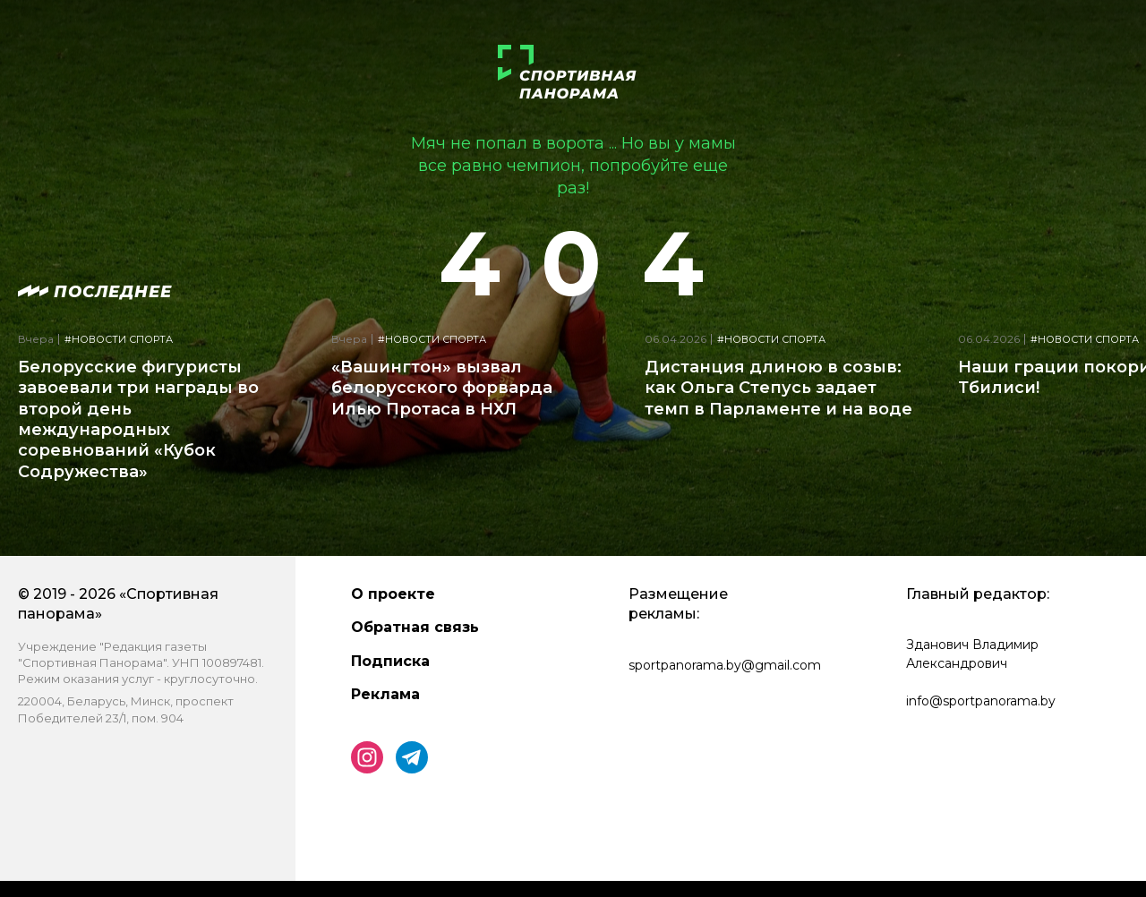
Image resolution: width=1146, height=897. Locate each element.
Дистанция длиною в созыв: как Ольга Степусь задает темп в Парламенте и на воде (778, 388)
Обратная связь (415, 627)
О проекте (393, 593)
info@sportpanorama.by (981, 701)
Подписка (390, 661)
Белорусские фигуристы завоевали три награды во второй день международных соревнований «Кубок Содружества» (138, 419)
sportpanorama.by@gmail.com (725, 665)
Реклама (385, 694)
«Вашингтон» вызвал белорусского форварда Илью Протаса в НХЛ (441, 388)
